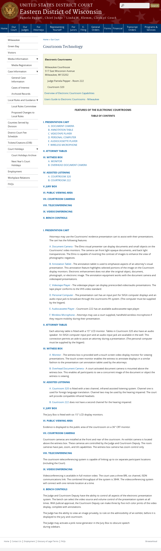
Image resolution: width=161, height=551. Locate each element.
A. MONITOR (55, 161)
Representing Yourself (57, 28)
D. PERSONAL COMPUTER (62, 137)
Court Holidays (16, 148)
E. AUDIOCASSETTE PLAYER (62, 141)
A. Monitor (55, 354)
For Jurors (73, 28)
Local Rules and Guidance (22, 100)
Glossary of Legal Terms (47, 541)
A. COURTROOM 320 (59, 176)
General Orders (95, 28)
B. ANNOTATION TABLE (60, 129)
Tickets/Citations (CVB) (20, 142)
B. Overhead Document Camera (66, 368)
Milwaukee (14, 40)
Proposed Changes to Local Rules (22, 114)
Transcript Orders (132, 28)
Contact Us (16, 541)
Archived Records (20, 93)
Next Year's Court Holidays (20, 163)
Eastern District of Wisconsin (61, 12)
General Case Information (18, 79)
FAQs (11, 184)
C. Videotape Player (59, 285)
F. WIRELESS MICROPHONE (62, 144)
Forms (107, 28)
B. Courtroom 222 (59, 402)
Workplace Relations (19, 177)
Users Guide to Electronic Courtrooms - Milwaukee (71, 99)
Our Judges (25, 28)
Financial (117, 28)
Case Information (17, 71)
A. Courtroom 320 (59, 388)
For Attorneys (38, 28)
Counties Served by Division (18, 124)
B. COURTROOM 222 (59, 180)
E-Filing (83, 28)
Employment (15, 171)
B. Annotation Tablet (60, 263)
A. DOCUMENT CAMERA (61, 126)
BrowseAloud (151, 541)
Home (4, 28)
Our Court (14, 28)
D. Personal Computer (61, 295)
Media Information (18, 58)
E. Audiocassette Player (61, 308)
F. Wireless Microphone (62, 314)
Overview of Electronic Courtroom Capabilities (69, 93)
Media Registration (21, 65)
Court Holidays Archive (23, 155)
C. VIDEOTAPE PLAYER (60, 133)
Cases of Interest (20, 87)
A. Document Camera (60, 246)
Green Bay (13, 46)
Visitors (12, 52)
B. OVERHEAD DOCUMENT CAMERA (67, 165)
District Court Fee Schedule (17, 134)
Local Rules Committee (23, 106)
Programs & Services (151, 28)
